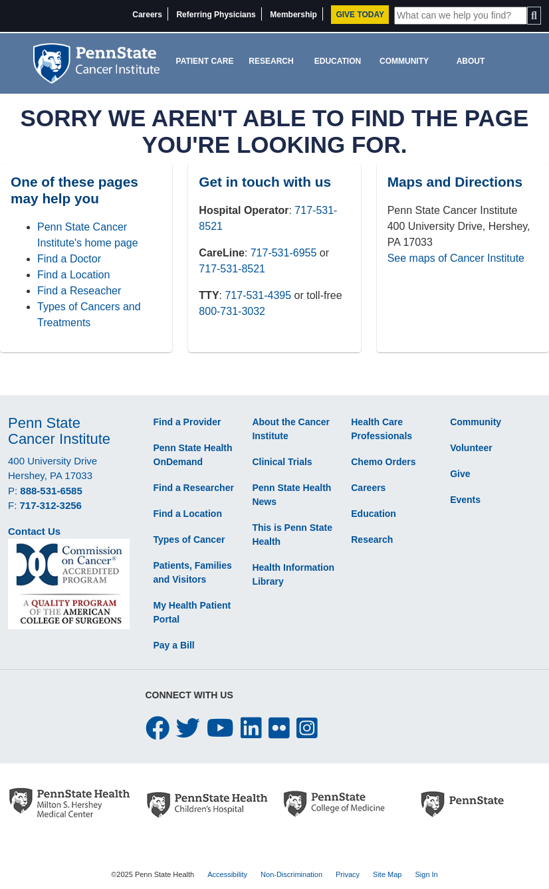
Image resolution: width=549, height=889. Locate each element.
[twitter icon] (188, 728)
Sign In (426, 874)
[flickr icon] (279, 728)
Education (337, 61)
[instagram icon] (307, 728)
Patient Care (205, 61)
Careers (147, 14)
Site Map (387, 874)
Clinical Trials (282, 461)
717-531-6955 (284, 252)
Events (465, 499)
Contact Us (34, 531)
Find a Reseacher (79, 290)
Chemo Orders (383, 461)
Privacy (348, 874)
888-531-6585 (51, 490)
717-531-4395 (258, 295)
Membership (293, 14)
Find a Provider (187, 422)
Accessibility (227, 874)
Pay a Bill (174, 645)
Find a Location (73, 274)
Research (271, 61)
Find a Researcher (194, 487)
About (471, 61)
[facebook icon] (157, 728)
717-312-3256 (51, 505)
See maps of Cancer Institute (455, 258)
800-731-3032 (232, 311)
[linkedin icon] (251, 728)
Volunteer (471, 448)
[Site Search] (460, 16)
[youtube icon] (220, 728)
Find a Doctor (69, 258)
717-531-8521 (232, 268)
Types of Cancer (189, 539)
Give (460, 473)
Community (404, 61)
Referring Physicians (215, 14)
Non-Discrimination (291, 874)
